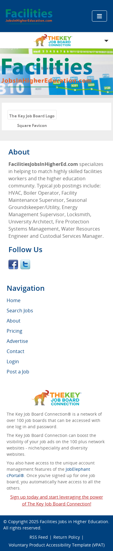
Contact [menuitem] (15, 351)
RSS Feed (39, 537)
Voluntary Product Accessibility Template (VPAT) (57, 545)
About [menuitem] (13, 320)
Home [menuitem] (13, 300)
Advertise (17, 341)
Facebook (13, 264)
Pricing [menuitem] (14, 331)
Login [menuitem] (13, 361)
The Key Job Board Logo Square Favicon (32, 116)
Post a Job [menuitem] (18, 371)
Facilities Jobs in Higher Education (74, 521)
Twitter (25, 264)
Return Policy (66, 537)
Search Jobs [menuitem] (20, 310)
